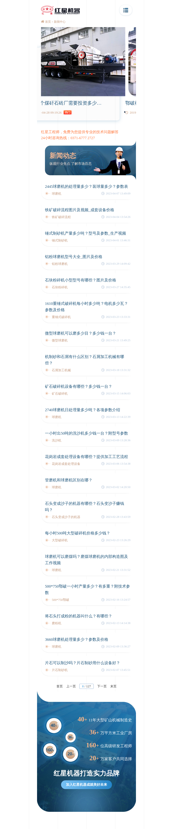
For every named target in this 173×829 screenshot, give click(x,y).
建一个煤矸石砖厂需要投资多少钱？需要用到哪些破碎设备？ (105, 103)
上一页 (71, 686)
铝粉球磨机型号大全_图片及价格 (73, 256)
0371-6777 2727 (83, 138)
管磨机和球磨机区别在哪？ (68, 480)
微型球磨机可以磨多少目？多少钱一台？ (80, 333)
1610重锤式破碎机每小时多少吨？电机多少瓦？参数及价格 (86, 306)
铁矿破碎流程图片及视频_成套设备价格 (79, 210)
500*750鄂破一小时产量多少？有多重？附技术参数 (87, 589)
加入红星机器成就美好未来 (86, 785)
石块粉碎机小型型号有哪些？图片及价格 (80, 280)
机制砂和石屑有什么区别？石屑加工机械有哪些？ (84, 359)
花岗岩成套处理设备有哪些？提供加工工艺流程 (86, 456)
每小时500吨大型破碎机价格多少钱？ (77, 533)
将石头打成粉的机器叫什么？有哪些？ (78, 616)
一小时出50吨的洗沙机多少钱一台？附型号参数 (86, 433)
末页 (113, 686)
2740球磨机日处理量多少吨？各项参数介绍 (82, 410)
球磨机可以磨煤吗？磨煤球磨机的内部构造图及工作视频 (86, 559)
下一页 (102, 686)
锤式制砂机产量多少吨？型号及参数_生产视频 (85, 233)
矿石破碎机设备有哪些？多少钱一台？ (78, 386)
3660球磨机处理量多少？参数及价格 (76, 639)
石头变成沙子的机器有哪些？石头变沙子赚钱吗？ (84, 506)
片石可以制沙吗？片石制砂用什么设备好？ (82, 663)
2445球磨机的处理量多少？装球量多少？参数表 (86, 186)
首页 (48, 21)
